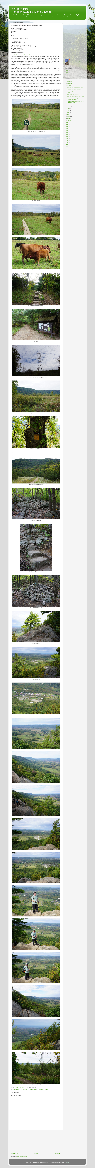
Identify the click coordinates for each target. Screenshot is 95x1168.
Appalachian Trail (18, 1089)
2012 (67, 138)
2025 (67, 72)
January (69, 120)
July (68, 108)
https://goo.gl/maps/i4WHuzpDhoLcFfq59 (21, 54)
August (69, 106)
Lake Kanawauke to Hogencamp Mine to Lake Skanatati (75, 99)
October (69, 85)
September (70, 104)
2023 (67, 76)
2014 (67, 134)
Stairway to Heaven (34, 1089)
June (68, 110)
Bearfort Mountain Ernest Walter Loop (75, 96)
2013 (67, 136)
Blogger (67, 1162)
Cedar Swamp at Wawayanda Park (75, 87)
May (68, 112)
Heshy (72, 59)
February (69, 118)
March (68, 116)
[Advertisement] (36, 1141)
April (68, 114)
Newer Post (14, 1153)
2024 (67, 74)
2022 (67, 78)
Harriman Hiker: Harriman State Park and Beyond (31, 10)
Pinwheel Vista (26, 1089)
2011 (67, 140)
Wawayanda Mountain (44, 1089)
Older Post (58, 1153)
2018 (67, 126)
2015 (67, 132)
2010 (67, 142)
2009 (67, 144)
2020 (67, 122)
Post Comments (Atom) (22, 1156)
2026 (67, 70)
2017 (67, 128)
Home (36, 1153)
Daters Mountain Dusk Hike (73, 94)
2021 (67, 79)
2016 (67, 130)
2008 (67, 146)
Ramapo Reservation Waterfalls (74, 89)
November (69, 83)
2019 (67, 124)
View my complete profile (74, 61)
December (69, 81)
